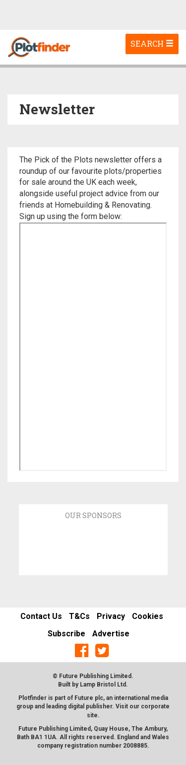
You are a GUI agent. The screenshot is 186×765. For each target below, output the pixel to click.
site (92, 715)
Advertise (110, 633)
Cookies (147, 616)
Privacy (111, 616)
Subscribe (66, 633)
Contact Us (41, 616)
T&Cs (79, 616)
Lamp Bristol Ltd (103, 684)
